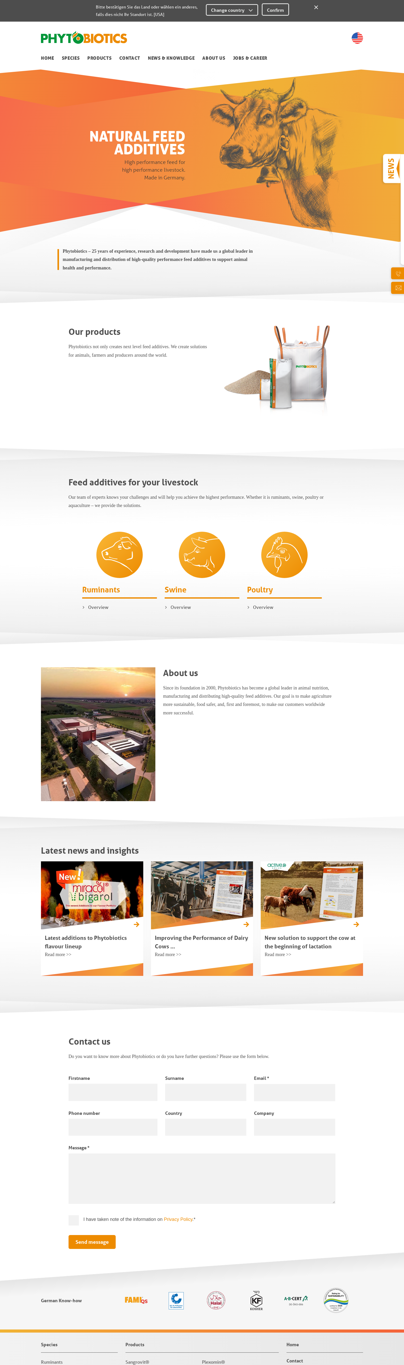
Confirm (275, 10)
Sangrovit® (137, 1241)
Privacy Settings (56, 1350)
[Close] (316, 6)
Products (99, 58)
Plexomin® (213, 1241)
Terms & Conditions (59, 1334)
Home (47, 58)
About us (213, 58)
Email (261, 957)
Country (173, 992)
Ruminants (101, 468)
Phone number (84, 992)
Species (71, 58)
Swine (176, 468)
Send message (92, 1121)
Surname (174, 957)
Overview (98, 486)
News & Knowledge (171, 58)
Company (264, 992)
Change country (232, 10)
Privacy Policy (178, 1098)
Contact (129, 58)
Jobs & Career (250, 58)
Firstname (79, 957)
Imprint (48, 1327)
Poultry (260, 468)
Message (79, 1026)
